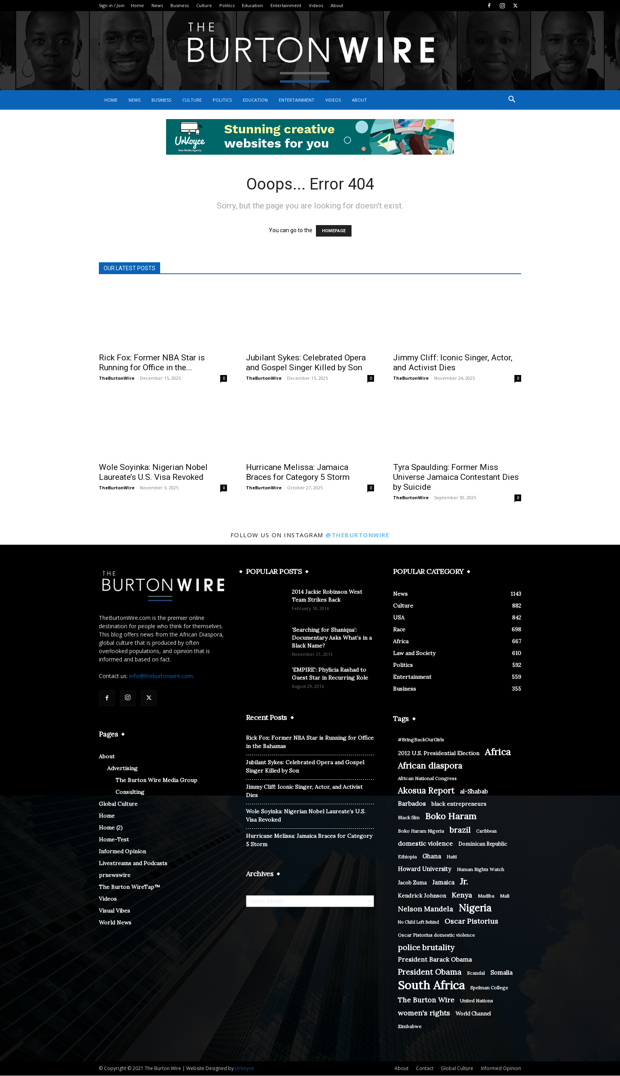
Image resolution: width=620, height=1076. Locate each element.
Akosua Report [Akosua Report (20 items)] (426, 791)
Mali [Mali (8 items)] (504, 896)
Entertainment (285, 5)
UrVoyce (244, 1068)
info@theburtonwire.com (161, 676)
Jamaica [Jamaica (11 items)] (443, 883)
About (337, 5)
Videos (316, 5)
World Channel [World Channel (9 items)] (473, 1014)
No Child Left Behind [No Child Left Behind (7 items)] (418, 922)
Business (179, 5)
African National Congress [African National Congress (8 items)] (427, 779)
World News (115, 922)
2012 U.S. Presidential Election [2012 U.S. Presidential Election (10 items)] (438, 753)
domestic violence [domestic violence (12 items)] (425, 844)
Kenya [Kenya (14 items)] (462, 895)
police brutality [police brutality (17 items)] (426, 947)
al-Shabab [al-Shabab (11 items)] (474, 792)
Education (252, 5)
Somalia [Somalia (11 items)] (501, 973)
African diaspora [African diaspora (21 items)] (430, 766)
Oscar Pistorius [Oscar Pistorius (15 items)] (471, 921)
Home (137, 5)
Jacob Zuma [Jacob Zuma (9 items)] (412, 883)
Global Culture (118, 804)
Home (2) (111, 828)
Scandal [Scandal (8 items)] (476, 973)
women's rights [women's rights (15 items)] (424, 1013)
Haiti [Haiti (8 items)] (451, 857)
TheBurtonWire (116, 378)
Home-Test (114, 839)
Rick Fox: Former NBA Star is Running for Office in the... (152, 363)
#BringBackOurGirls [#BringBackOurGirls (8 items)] (421, 740)
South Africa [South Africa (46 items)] (431, 985)
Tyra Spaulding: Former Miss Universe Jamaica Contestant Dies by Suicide (456, 477)
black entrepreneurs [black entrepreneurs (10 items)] (458, 804)
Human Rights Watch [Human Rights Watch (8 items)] (480, 870)
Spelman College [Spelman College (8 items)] (489, 988)
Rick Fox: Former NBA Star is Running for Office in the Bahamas (310, 742)
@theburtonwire (357, 535)
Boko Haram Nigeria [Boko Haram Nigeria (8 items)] (421, 831)
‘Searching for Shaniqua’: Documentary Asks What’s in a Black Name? (332, 638)
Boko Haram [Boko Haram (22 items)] (450, 817)
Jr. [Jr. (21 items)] (464, 882)
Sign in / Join (112, 5)
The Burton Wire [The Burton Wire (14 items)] (426, 1000)
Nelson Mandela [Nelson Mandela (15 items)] (425, 909)
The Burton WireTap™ (129, 887)
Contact (424, 1068)
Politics (226, 5)
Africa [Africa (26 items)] (498, 752)
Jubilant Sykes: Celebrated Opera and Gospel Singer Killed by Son (306, 363)
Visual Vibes (114, 911)
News (157, 5)
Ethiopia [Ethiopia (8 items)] (407, 857)
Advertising (122, 768)
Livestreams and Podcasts (133, 863)
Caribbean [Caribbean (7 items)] (486, 831)
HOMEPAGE (334, 231)
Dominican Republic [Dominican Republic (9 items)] (482, 844)
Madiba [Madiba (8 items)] (486, 896)
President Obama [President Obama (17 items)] (429, 972)
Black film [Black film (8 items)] (409, 818)
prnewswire (114, 875)
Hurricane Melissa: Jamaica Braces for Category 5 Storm (298, 472)
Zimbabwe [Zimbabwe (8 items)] (410, 1027)
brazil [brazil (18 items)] (460, 830)
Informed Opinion (122, 851)
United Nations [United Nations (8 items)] (476, 1001)
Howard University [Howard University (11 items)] (424, 869)
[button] (511, 100)
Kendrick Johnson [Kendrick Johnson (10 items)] (422, 896)
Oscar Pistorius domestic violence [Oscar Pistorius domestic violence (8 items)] (436, 935)
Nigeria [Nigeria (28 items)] (475, 908)
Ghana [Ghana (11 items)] (431, 856)
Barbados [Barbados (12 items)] (412, 804)
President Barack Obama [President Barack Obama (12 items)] (435, 960)
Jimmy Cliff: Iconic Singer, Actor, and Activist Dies (452, 363)
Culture (204, 5)
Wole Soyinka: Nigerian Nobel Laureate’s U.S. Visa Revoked (153, 472)
